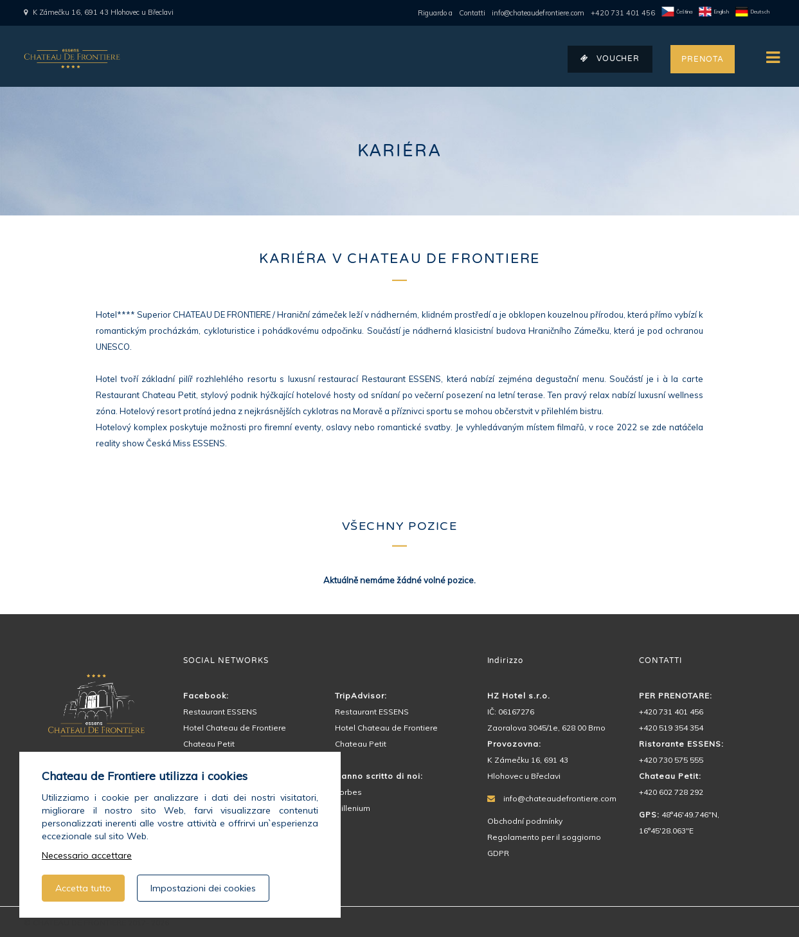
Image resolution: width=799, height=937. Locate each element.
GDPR (498, 853)
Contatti (472, 12)
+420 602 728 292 (671, 792)
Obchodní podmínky (524, 821)
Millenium (352, 808)
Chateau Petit (209, 744)
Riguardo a (435, 12)
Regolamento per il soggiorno (544, 837)
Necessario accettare (87, 855)
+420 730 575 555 (671, 760)
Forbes (348, 792)
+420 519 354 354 (671, 727)
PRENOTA (702, 59)
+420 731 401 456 (623, 12)
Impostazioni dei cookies (203, 888)
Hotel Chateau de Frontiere (234, 727)
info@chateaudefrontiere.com (538, 12)
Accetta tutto (83, 888)
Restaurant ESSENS (220, 711)
